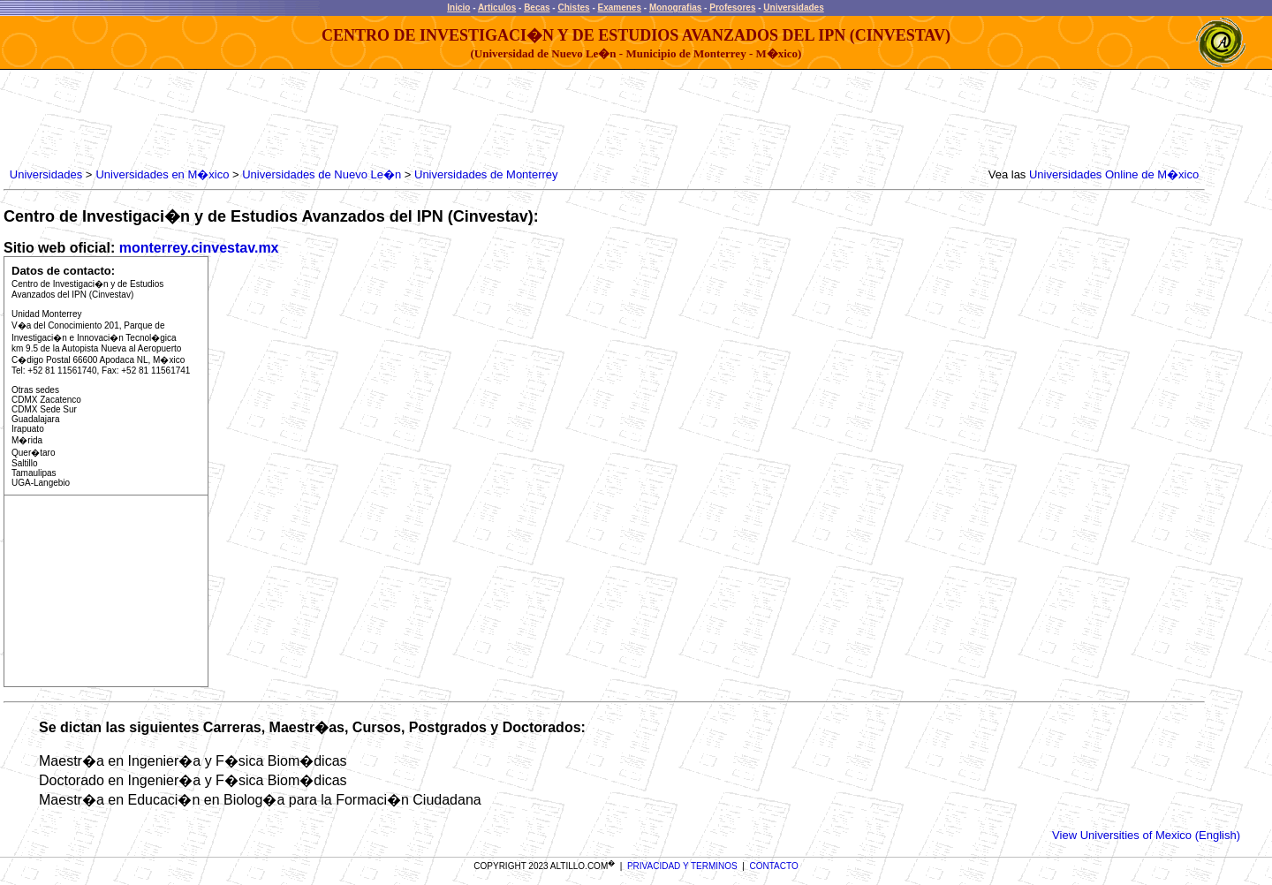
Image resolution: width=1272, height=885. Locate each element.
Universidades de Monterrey (486, 174)
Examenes (619, 7)
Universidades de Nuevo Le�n (321, 174)
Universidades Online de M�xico (1114, 174)
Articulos (497, 7)
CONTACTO (774, 866)
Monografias (675, 7)
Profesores (732, 7)
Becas (536, 7)
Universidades (793, 7)
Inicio (458, 7)
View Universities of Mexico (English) (1146, 835)
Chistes (573, 7)
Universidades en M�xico (162, 174)
